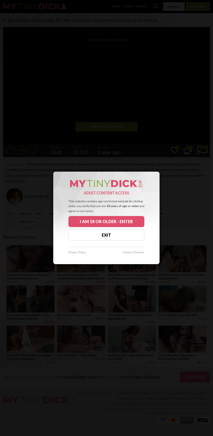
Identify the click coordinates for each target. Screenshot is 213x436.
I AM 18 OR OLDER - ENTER (106, 221)
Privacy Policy (77, 252)
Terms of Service (133, 252)
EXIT (106, 234)
